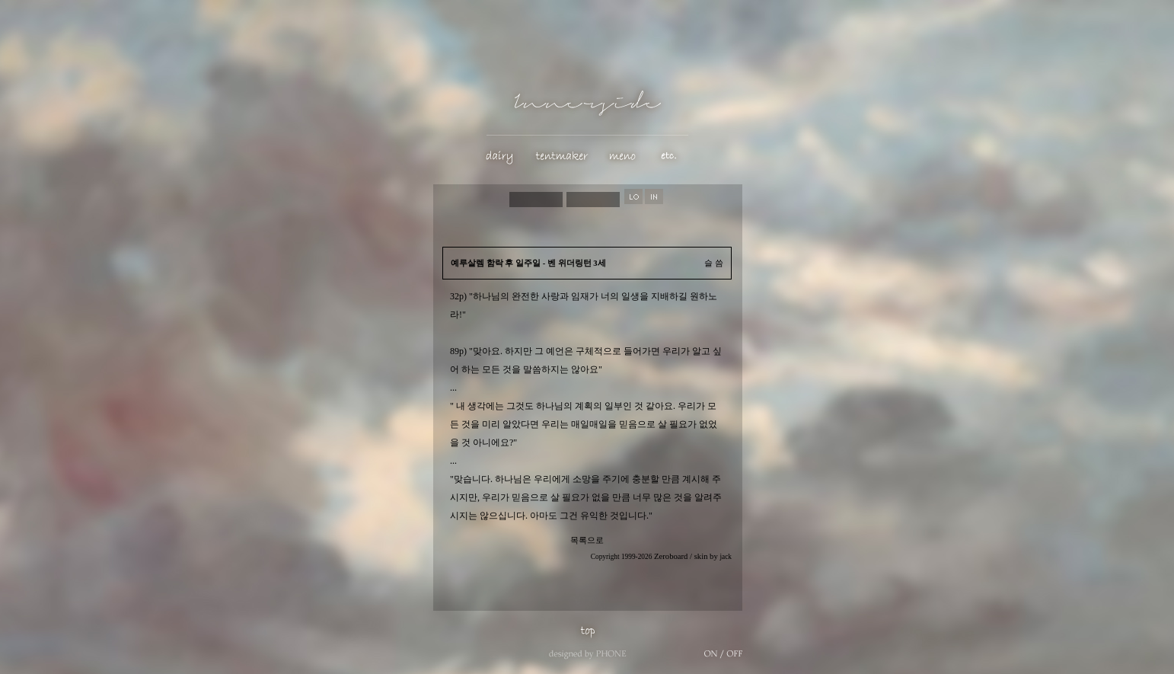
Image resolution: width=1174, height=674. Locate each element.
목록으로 (587, 540)
